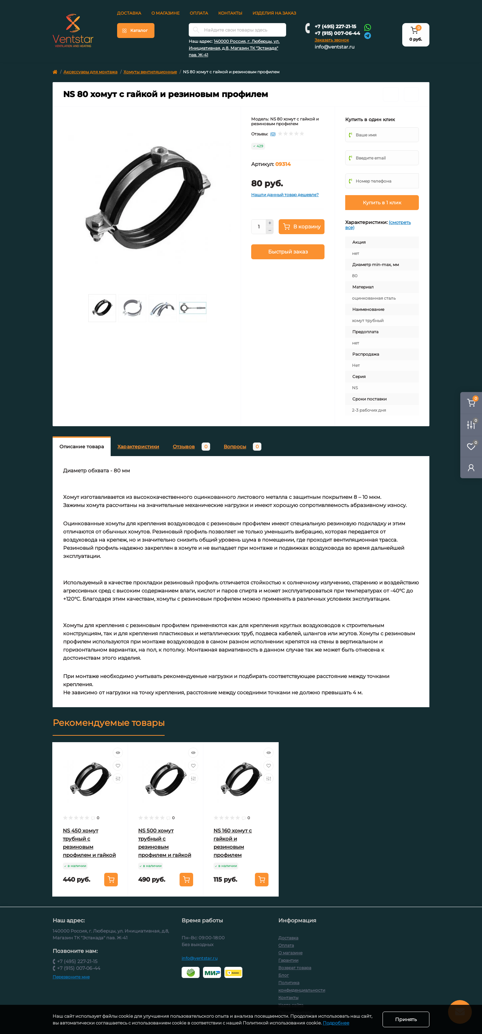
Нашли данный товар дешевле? (285, 194)
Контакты (230, 13)
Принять (406, 1019)
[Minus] (270, 230)
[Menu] (135, 30)
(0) (273, 134)
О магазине (165, 13)
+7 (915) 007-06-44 (337, 33)
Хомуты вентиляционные (150, 71)
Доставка (129, 13)
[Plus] (270, 223)
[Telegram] (368, 35)
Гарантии (288, 960)
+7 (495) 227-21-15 (335, 26)
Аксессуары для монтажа (90, 71)
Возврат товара (294, 967)
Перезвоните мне (71, 976)
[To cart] (111, 879)
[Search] (196, 30)
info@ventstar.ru (334, 47)
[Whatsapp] (368, 27)
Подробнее (336, 1023)
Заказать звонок (332, 39)
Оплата (199, 13)
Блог (283, 975)
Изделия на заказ (274, 13)
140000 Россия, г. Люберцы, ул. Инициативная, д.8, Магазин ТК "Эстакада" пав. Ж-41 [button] (234, 48)
